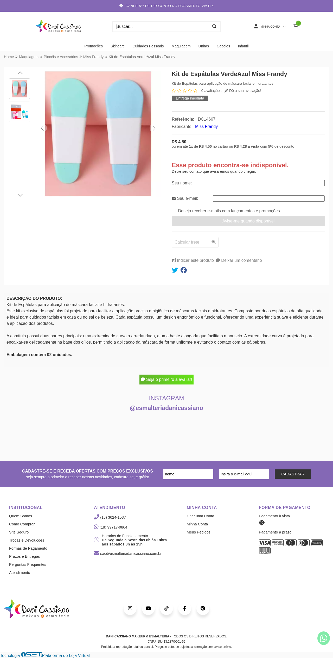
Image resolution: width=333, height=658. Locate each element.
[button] (42, 128)
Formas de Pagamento (28, 548)
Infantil (243, 46)
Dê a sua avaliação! (243, 91)
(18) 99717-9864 (110, 527)
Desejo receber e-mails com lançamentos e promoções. (229, 211)
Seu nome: (182, 183)
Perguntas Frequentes (27, 564)
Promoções (93, 46)
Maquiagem (180, 46)
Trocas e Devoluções (26, 540)
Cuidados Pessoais (148, 46)
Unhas (203, 46)
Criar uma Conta (200, 516)
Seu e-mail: (185, 198)
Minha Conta (197, 524)
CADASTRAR (292, 474)
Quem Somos (20, 516)
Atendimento (19, 572)
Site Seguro (19, 532)
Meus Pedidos (198, 532)
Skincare (118, 46)
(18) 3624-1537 (110, 517)
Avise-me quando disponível (248, 221)
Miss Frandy (206, 126)
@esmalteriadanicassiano (166, 408)
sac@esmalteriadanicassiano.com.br (127, 553)
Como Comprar (22, 524)
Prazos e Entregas (24, 556)
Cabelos (223, 46)
